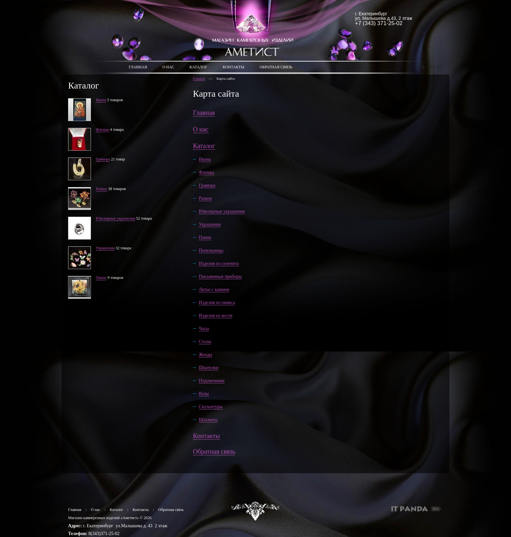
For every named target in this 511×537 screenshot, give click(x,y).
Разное (101, 188)
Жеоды (205, 354)
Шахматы (208, 419)
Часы (204, 328)
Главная (199, 78)
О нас (201, 129)
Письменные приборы (220, 276)
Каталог (204, 145)
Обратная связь (214, 451)
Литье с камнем (214, 289)
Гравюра (103, 159)
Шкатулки (208, 367)
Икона (101, 100)
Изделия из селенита (219, 263)
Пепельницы (211, 250)
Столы (205, 341)
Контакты (206, 435)
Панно (101, 277)
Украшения (105, 248)
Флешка (102, 129)
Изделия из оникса (217, 302)
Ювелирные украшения (115, 218)
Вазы (204, 393)
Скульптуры (211, 406)
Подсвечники (212, 380)
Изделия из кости (215, 315)
